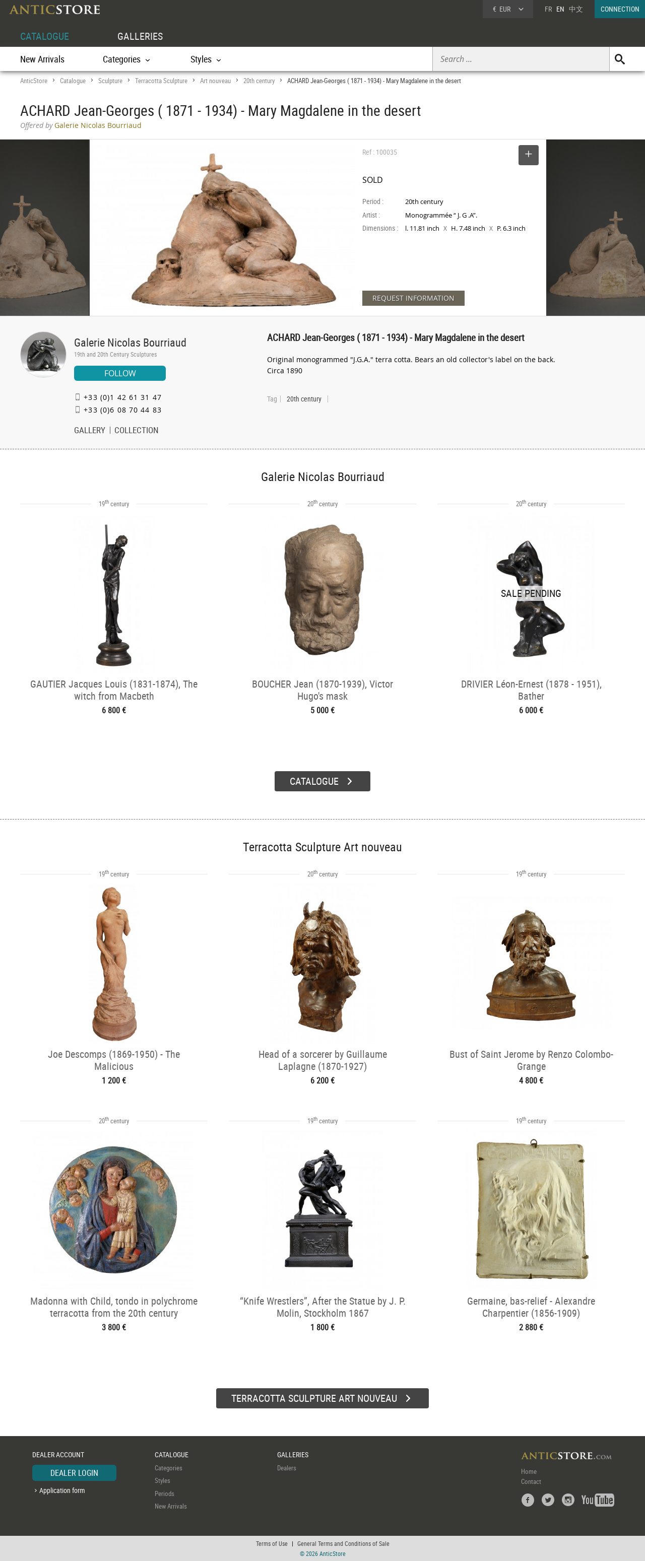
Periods (164, 1493)
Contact (531, 1481)
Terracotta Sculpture (161, 80)
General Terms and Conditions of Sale (343, 1543)
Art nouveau (215, 80)
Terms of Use (272, 1543)
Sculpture (110, 80)
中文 (576, 9)
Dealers (286, 1467)
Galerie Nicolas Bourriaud (130, 342)
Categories (168, 1467)
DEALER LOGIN (74, 1472)
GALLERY (89, 431)
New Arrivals (42, 59)
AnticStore (33, 80)
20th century (259, 80)
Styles (162, 1480)
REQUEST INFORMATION (413, 298)
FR (548, 9)
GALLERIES (140, 36)
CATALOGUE (44, 36)
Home (529, 1471)
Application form (62, 1490)
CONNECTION (620, 9)
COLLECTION (136, 431)
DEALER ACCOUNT (58, 1454)
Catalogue (73, 80)
